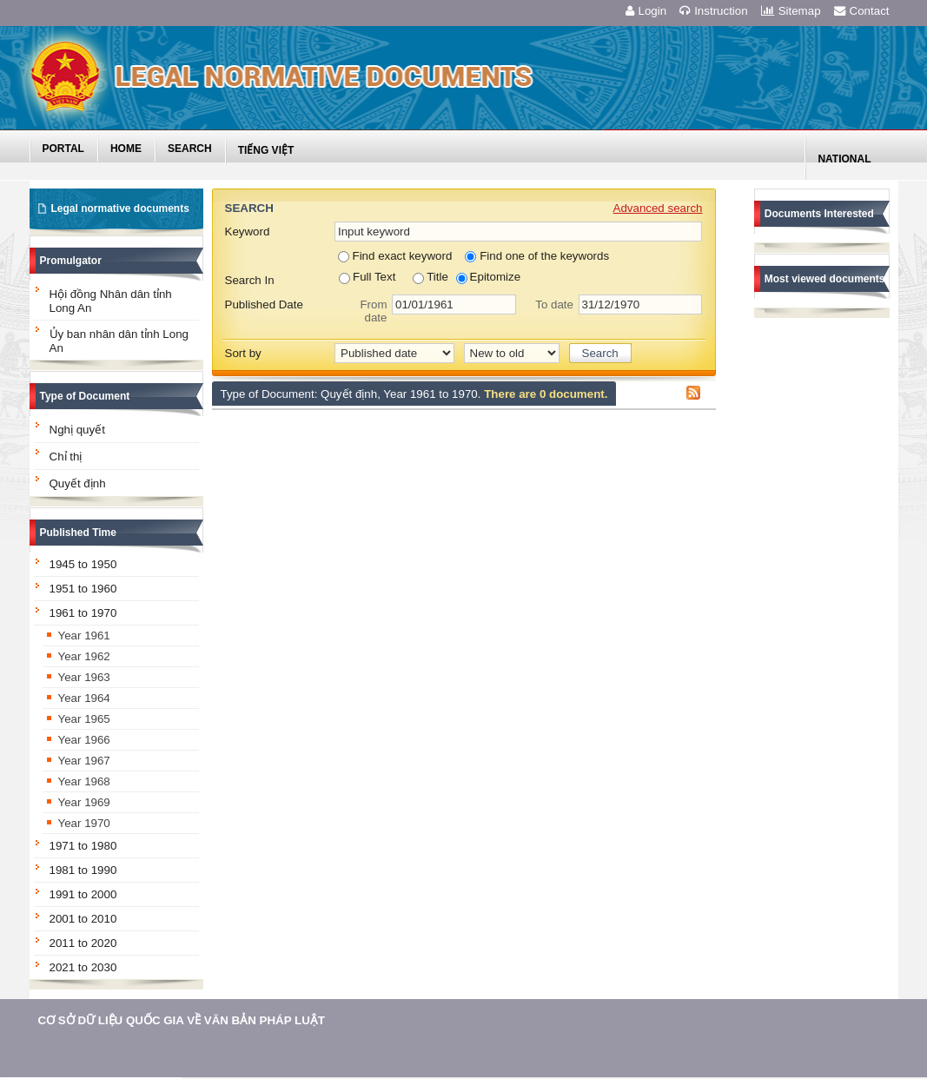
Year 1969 (84, 802)
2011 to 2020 (83, 943)
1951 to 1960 (83, 588)
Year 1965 (84, 718)
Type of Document (85, 396)
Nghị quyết (77, 429)
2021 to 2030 (83, 967)
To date (554, 304)
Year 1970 (84, 823)
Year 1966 (84, 739)
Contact (862, 10)
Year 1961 (84, 635)
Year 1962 (84, 656)
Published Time (78, 532)
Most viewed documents (825, 279)
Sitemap (791, 10)
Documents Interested (819, 214)
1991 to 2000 (83, 894)
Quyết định (78, 483)
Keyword (247, 231)
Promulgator (71, 261)
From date (373, 311)
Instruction (713, 10)
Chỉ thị (66, 456)
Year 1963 (84, 677)
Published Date (264, 304)
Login (646, 10)
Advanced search (658, 208)
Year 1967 (84, 760)
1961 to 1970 (83, 612)
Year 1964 (84, 698)
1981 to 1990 (83, 870)
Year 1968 (84, 781)
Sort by (243, 353)
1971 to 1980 (83, 845)
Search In (250, 280)
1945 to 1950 (83, 564)
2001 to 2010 (83, 918)
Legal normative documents (120, 208)
